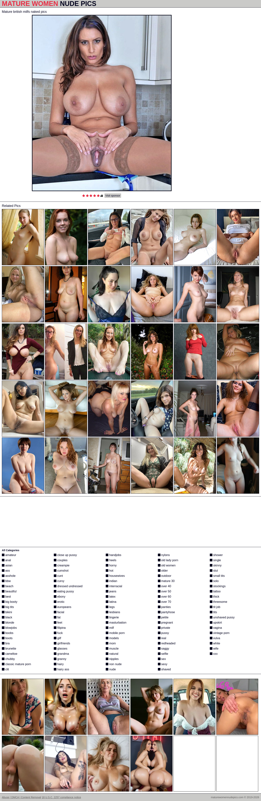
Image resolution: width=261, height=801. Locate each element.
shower (216, 555)
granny (60, 659)
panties (164, 607)
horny (111, 565)
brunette (9, 648)
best (6, 596)
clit (5, 669)
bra (6, 643)
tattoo (215, 591)
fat (57, 617)
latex (110, 596)
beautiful (9, 591)
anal (6, 560)
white (215, 643)
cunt (58, 575)
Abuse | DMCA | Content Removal (21, 797)
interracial (114, 586)
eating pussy (64, 591)
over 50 (164, 591)
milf (110, 627)
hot (109, 570)
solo (214, 581)
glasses (60, 648)
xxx (214, 653)
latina (111, 601)
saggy (163, 648)
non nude (114, 664)
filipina (60, 627)
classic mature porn (16, 664)
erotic (59, 601)
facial (59, 612)
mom (111, 643)
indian (111, 581)
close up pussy (65, 555)
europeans (62, 607)
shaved (164, 669)
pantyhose (166, 612)
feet (58, 622)
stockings (218, 586)
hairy (59, 664)
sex (162, 659)
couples (61, 560)
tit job (215, 607)
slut (214, 570)
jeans (111, 591)
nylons (164, 555)
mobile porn (115, 633)
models (112, 638)
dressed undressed (68, 586)
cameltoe (9, 653)
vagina (216, 627)
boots (7, 638)
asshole (9, 575)
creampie (61, 565)
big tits (8, 607)
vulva (215, 638)
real (162, 638)
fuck (58, 633)
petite (163, 617)
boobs (7, 633)
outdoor (164, 575)
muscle (112, 648)
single (215, 560)
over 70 (164, 601)
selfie (163, 653)
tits (213, 612)
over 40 (164, 586)
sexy (162, 664)
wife (214, 648)
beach (7, 586)
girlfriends (62, 643)
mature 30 (166, 581)
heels (111, 560)
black (7, 617)
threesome (218, 601)
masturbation (116, 622)
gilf (57, 638)
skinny (216, 565)
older (163, 570)
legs (110, 607)
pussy (163, 633)
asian (7, 565)
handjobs (113, 555)
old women (167, 565)
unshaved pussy (222, 617)
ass (6, 570)
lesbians (113, 612)
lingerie (112, 617)
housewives (115, 575)
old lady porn (168, 560)
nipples (112, 659)
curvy (59, 581)
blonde (8, 622)
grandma (61, 653)
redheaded (166, 643)
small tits (217, 575)
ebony (59, 596)
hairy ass (61, 669)
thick (214, 596)
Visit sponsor (112, 195)
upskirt (216, 622)
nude (111, 669)
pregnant (165, 622)
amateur (9, 555)
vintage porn (220, 633)
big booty (9, 601)
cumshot (61, 570)
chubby (8, 659)
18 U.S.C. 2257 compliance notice (61, 797)
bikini (7, 612)
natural (112, 653)
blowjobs (9, 627)
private (164, 627)
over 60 (164, 596)
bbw (6, 581)
